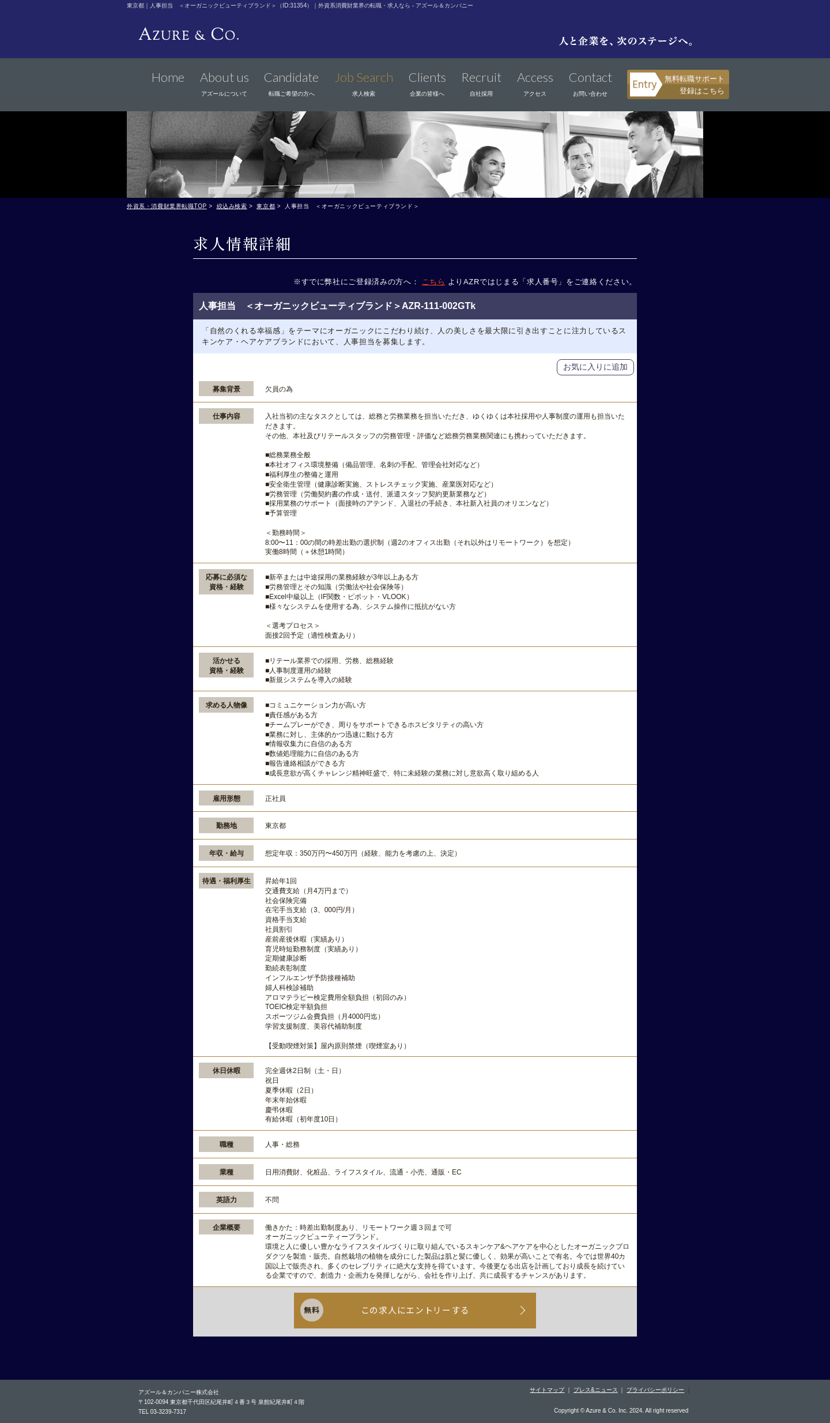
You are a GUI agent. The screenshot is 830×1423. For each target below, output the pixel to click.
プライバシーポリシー (655, 1389)
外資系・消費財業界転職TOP (167, 206)
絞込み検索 (232, 206)
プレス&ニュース (596, 1389)
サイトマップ (547, 1389)
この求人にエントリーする (415, 1310)
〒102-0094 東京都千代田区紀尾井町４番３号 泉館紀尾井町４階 (221, 1401)
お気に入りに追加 (595, 366)
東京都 (265, 206)
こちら (434, 281)
